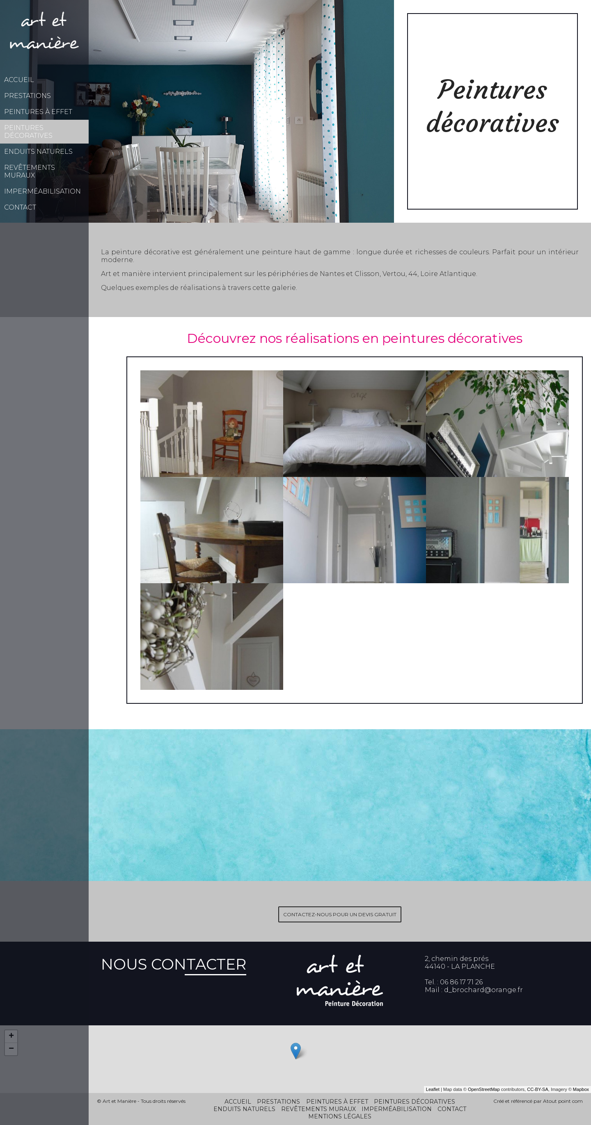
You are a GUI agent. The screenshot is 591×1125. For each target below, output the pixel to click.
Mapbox (581, 1089)
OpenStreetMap (484, 1089)
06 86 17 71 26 (461, 982)
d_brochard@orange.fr (483, 990)
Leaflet (433, 1089)
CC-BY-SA (537, 1089)
